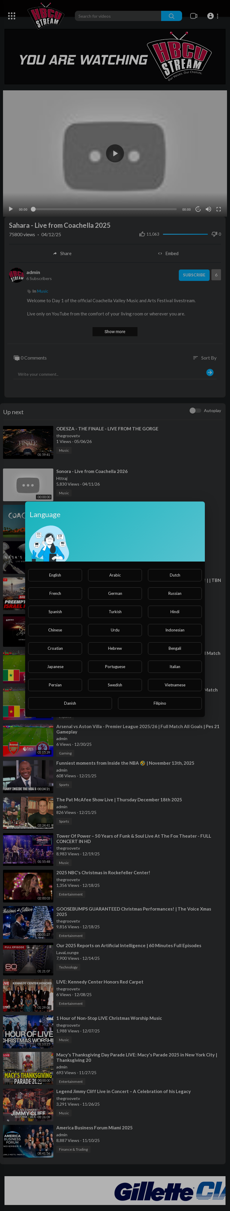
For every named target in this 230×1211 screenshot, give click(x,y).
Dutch (175, 575)
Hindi (174, 611)
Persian (55, 684)
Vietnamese (175, 684)
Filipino (160, 703)
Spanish (55, 611)
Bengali (175, 648)
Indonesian (174, 630)
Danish (70, 703)
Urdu (115, 630)
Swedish (115, 684)
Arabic (115, 575)
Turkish (115, 611)
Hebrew (115, 648)
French (55, 593)
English (55, 575)
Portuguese (115, 666)
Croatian (55, 648)
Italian (175, 666)
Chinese (55, 630)
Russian (174, 593)
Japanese (55, 666)
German (115, 593)
